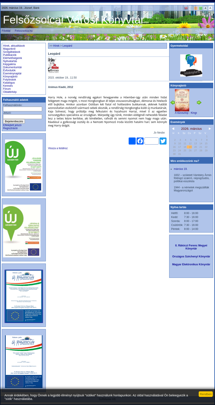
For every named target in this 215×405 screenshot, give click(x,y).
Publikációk (10, 55)
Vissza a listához (58, 148)
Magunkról (9, 48)
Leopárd (67, 45)
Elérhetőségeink (12, 58)
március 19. (180, 168)
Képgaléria (9, 64)
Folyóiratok (9, 79)
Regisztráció (10, 128)
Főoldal (6, 30)
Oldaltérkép (10, 91)
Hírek (56, 45)
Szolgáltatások (11, 51)
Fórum (7, 88)
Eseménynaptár (12, 73)
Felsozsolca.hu (23, 30)
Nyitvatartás (10, 61)
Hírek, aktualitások (14, 45)
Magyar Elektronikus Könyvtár (191, 264)
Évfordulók (9, 70)
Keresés (8, 85)
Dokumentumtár (12, 67)
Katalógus (9, 82)
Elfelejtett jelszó (12, 125)
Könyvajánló (10, 76)
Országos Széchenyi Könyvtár (191, 256)
